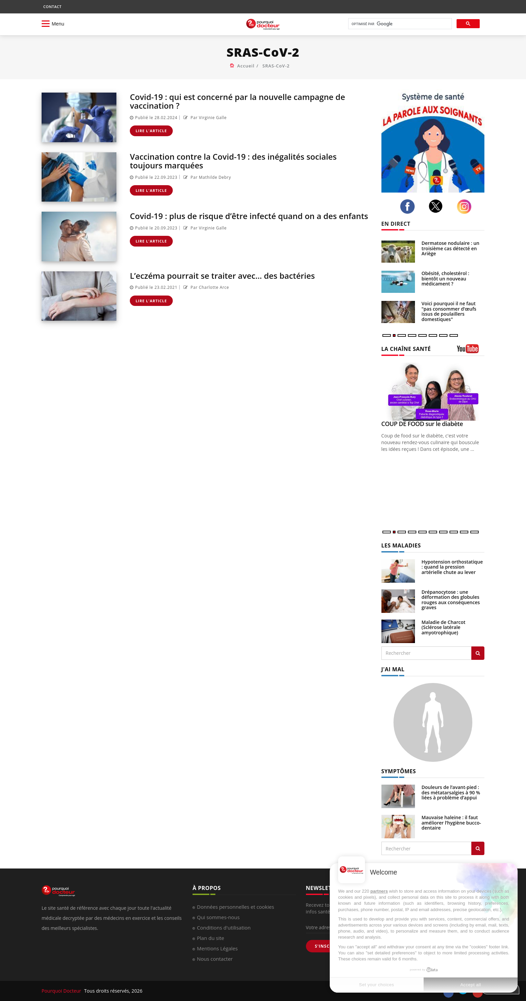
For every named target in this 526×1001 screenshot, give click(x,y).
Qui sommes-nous (218, 917)
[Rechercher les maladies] (477, 653)
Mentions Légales (217, 948)
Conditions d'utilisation (224, 927)
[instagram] (466, 206)
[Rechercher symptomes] (477, 848)
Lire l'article (151, 130)
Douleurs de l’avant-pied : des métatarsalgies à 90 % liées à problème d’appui (451, 792)
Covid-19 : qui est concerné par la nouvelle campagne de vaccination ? (239, 101)
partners (379, 891)
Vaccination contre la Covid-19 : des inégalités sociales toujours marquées (234, 161)
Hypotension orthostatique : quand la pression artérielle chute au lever (452, 567)
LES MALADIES (401, 545)
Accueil (246, 66)
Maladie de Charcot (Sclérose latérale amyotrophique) (444, 627)
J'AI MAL (393, 669)
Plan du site (210, 938)
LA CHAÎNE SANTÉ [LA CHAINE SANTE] (406, 349)
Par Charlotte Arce (205, 287)
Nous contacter (215, 958)
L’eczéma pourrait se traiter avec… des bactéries (223, 275)
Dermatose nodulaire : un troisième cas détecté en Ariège (450, 248)
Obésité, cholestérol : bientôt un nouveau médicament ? (445, 278)
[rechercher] (399, 24)
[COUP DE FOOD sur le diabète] (433, 392)
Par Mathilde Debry (206, 177)
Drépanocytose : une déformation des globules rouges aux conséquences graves (451, 600)
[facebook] (409, 206)
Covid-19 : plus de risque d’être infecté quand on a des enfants (250, 215)
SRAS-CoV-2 (276, 66)
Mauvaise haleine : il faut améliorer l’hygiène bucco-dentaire (451, 822)
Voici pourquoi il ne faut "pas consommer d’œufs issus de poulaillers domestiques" (449, 311)
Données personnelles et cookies (235, 906)
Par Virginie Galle (204, 117)
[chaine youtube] (471, 351)
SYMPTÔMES (398, 771)
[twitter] (437, 206)
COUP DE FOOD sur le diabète (422, 424)
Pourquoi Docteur (62, 991)
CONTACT (52, 6)
